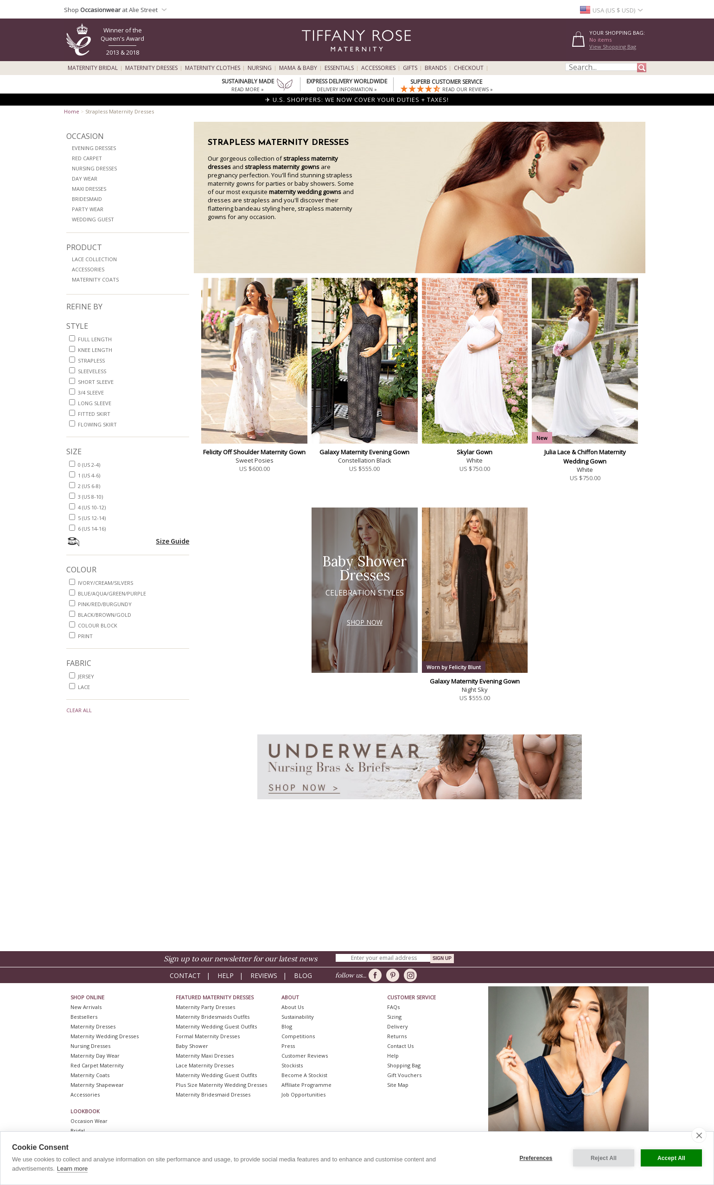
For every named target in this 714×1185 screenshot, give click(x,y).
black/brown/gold (104, 614)
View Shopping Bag (612, 46)
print (85, 636)
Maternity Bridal (93, 68)
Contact (185, 975)
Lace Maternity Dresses (205, 1065)
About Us (292, 1006)
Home (71, 111)
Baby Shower (192, 1045)
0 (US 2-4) (89, 464)
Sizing (394, 1016)
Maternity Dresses (151, 68)
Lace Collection (94, 259)
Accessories (378, 68)
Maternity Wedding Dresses (104, 1036)
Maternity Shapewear (97, 1084)
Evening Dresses (94, 147)
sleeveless (92, 371)
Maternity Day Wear (95, 1055)
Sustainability (297, 1016)
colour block (97, 625)
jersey (86, 676)
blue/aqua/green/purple (112, 593)
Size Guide (172, 540)
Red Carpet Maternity (97, 1065)
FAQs (393, 1006)
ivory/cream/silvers (105, 582)
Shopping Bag (404, 1065)
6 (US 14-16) (92, 528)
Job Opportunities (303, 1094)
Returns (397, 1036)
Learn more (72, 1168)
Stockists (292, 1065)
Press (288, 1045)
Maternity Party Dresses (205, 1006)
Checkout (469, 68)
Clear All (79, 710)
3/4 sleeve (91, 392)
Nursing (260, 68)
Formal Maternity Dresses (208, 1036)
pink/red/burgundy (105, 604)
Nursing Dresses (94, 168)
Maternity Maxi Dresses (205, 1055)
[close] (699, 1135)
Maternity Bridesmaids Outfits (212, 1016)
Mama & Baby (298, 68)
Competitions (298, 1036)
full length (95, 339)
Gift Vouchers (404, 1075)
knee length (95, 349)
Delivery (397, 1026)
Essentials (339, 68)
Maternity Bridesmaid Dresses (213, 1094)
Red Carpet (87, 158)
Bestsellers (83, 1016)
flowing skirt (97, 424)
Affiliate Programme (306, 1084)
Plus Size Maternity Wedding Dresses (221, 1084)
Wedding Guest (93, 219)
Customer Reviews (304, 1055)
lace (84, 686)
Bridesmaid (87, 198)
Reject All (604, 1158)
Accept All (671, 1158)
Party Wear (87, 209)
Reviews (263, 975)
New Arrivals (86, 1006)
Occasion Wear (89, 1120)
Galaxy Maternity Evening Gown (364, 452)
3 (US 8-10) (90, 496)
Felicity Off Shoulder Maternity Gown (254, 452)
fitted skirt (94, 413)
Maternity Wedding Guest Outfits (216, 1026)
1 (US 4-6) (89, 475)
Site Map (397, 1084)
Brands (435, 68)
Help (225, 975)
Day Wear (84, 178)
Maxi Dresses (89, 188)
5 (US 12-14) (92, 517)
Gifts (410, 68)
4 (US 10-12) (92, 507)
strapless (91, 360)
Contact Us (400, 1045)
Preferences (536, 1158)
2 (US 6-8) (89, 486)
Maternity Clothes (212, 68)
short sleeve (96, 381)
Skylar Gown (474, 452)
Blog (303, 975)
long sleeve (94, 403)
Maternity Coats (95, 279)
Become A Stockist (304, 1075)
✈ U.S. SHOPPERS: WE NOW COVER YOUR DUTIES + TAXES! (357, 99)
